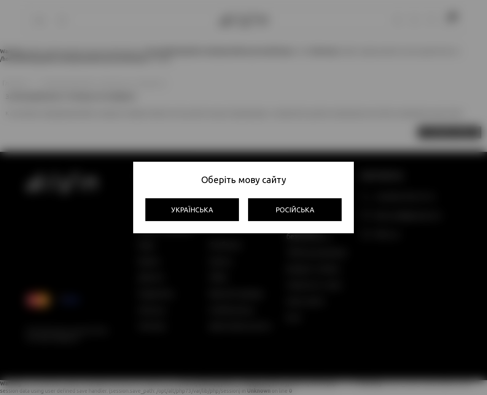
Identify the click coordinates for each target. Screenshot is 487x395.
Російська (294, 209)
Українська (192, 209)
